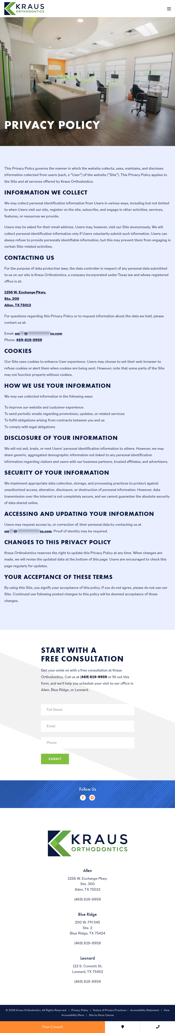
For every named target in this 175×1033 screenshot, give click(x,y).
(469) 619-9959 (93, 677)
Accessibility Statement (144, 1010)
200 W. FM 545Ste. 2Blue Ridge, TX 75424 (87, 928)
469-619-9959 (29, 340)
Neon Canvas (106, 1015)
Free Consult (52, 1027)
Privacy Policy (79, 1010)
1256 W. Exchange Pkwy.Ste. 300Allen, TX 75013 (87, 884)
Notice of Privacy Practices (109, 1010)
